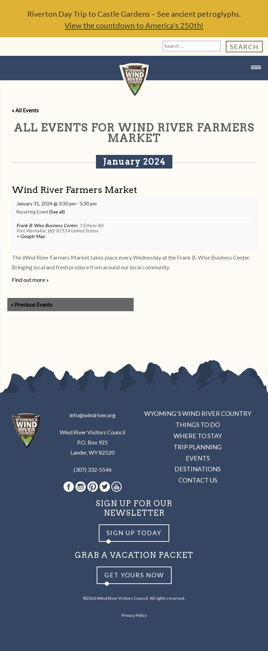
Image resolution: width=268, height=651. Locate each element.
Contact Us (197, 480)
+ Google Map (30, 236)
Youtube (116, 486)
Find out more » (30, 279)
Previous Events (31, 304)
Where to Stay (197, 436)
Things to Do (198, 424)
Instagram (80, 486)
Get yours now (134, 575)
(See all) (57, 212)
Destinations (197, 469)
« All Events (25, 110)
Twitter (104, 486)
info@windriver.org (92, 415)
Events (198, 458)
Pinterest (92, 486)
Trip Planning (197, 447)
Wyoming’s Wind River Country (197, 413)
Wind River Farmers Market (74, 189)
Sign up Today (134, 533)
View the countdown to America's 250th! (134, 25)
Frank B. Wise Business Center (46, 225)
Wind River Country (134, 81)
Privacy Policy (134, 615)
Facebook (69, 486)
